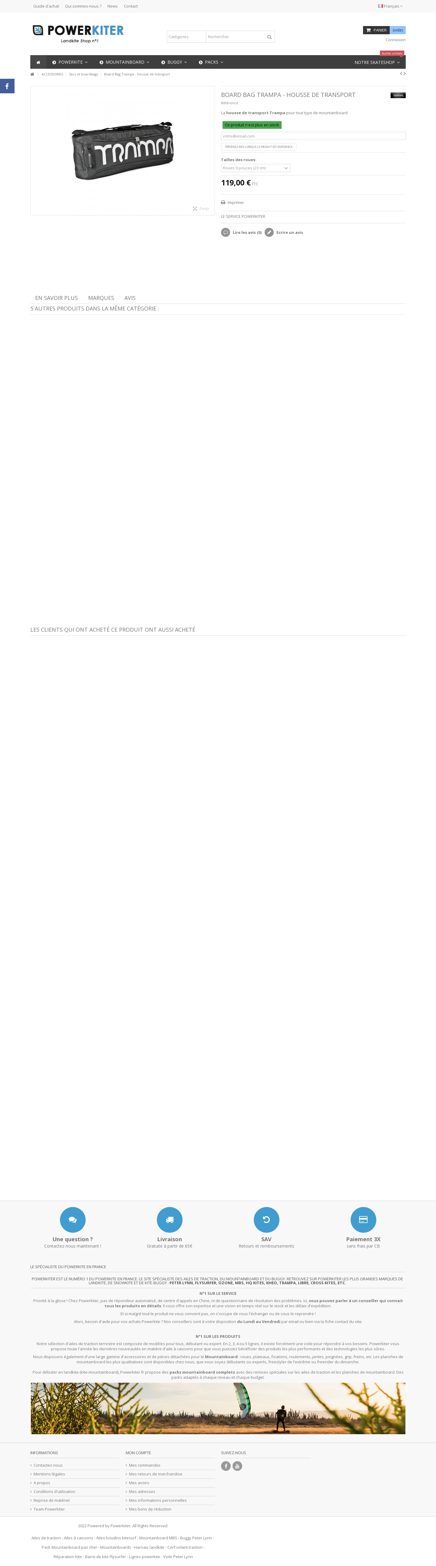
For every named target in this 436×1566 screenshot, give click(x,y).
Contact (131, 6)
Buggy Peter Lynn (196, 1538)
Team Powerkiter (49, 1509)
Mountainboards (115, 1547)
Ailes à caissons (78, 1538)
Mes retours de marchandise (155, 1474)
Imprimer (235, 202)
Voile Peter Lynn (178, 1556)
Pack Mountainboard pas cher (69, 1547)
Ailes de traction (46, 1538)
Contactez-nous (48, 1465)
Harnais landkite (149, 1547)
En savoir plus (56, 297)
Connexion (395, 39)
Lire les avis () (247, 232)
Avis (130, 297)
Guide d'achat (46, 6)
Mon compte (138, 1452)
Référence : (230, 103)
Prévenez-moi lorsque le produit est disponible (258, 147)
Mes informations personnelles (158, 1500)
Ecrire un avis (289, 232)
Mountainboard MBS (158, 1538)
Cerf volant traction (185, 1547)
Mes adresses (142, 1491)
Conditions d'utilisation (54, 1491)
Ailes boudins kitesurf (116, 1538)
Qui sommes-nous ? (83, 6)
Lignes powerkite (144, 1556)
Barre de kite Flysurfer (105, 1556)
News (112, 6)
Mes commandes (144, 1465)
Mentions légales (49, 1474)
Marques (101, 297)
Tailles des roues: (239, 159)
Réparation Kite (68, 1556)
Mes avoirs (139, 1482)
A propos (42, 1482)
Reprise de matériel (52, 1500)
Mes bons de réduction (150, 1509)
